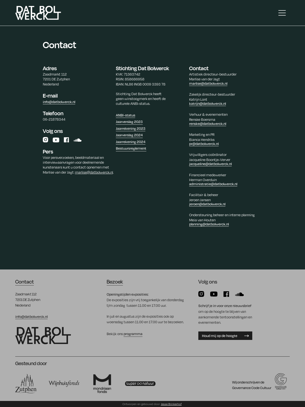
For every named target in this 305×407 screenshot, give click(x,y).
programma (133, 333)
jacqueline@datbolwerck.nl (210, 163)
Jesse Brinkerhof (171, 404)
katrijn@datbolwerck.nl (207, 103)
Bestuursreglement (131, 148)
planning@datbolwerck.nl (209, 224)
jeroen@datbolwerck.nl (207, 204)
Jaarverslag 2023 (129, 121)
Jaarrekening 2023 (130, 128)
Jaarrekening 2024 (130, 141)
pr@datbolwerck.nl (204, 143)
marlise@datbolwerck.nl (94, 172)
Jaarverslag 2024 (129, 134)
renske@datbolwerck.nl (207, 123)
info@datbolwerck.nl (59, 101)
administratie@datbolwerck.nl (213, 184)
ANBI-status (125, 115)
